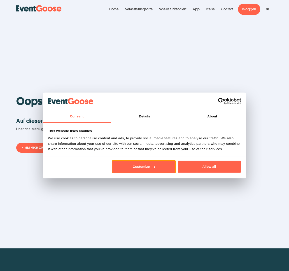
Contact (227, 9)
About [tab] (212, 116)
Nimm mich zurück (36, 147)
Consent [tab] (77, 116)
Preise (210, 9)
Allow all (209, 166)
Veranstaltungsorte (139, 9)
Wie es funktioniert (172, 9)
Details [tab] (144, 116)
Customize (144, 166)
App (196, 9)
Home (114, 9)
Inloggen (249, 9)
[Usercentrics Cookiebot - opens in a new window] (221, 101)
